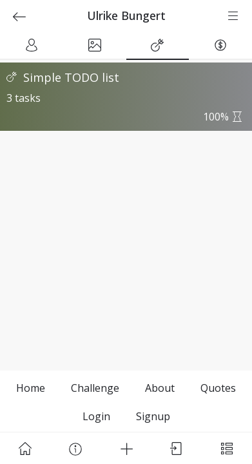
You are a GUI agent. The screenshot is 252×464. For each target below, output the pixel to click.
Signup (153, 416)
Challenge (95, 388)
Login (96, 416)
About (160, 388)
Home (30, 388)
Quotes (218, 388)
